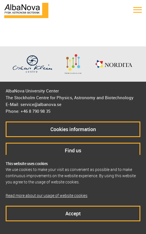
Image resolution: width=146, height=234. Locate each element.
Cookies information (73, 129)
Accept (73, 213)
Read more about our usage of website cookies (46, 195)
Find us (73, 150)
